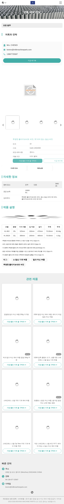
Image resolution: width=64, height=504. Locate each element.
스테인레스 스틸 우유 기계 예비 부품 (16, 400)
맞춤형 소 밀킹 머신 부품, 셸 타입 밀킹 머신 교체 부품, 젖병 (47, 402)
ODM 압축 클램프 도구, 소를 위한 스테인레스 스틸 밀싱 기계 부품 (47, 359)
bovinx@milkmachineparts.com (19, 50)
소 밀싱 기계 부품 (20, 260)
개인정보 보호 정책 (9, 499)
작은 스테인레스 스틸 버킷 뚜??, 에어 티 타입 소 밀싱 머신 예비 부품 (47, 445)
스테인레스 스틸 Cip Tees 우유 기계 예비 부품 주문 (16, 445)
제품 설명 (40, 168)
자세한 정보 (14, 168)
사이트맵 (21, 499)
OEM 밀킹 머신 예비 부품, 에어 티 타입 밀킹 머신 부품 (47, 315)
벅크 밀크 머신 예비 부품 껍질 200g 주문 (16, 359)
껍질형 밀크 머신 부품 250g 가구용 (16, 314)
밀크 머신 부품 (39, 260)
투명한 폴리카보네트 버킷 (13, 265)
